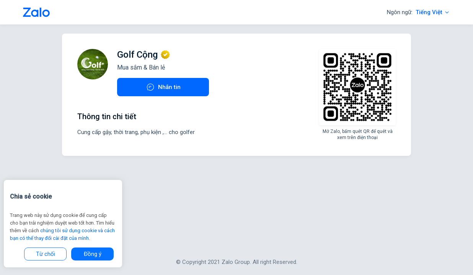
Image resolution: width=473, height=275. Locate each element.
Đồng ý (92, 254)
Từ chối (45, 254)
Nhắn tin (163, 87)
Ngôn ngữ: (418, 12)
